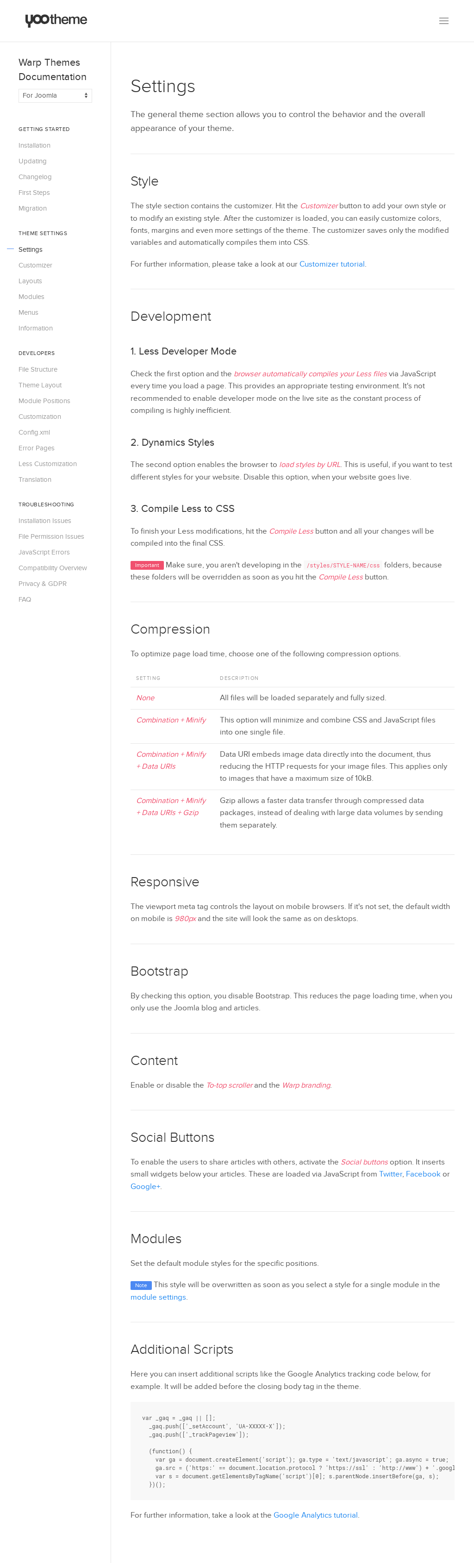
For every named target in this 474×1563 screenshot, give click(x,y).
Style (145, 181)
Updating (33, 161)
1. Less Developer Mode (184, 351)
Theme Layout (40, 385)
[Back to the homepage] (56, 21)
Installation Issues (45, 521)
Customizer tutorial (332, 264)
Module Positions (44, 401)
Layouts (30, 281)
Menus (28, 312)
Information (36, 328)
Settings (31, 249)
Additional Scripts (182, 1349)
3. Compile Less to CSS (183, 509)
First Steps (34, 192)
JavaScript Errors (44, 552)
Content (154, 1060)
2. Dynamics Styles (172, 442)
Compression (170, 629)
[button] (443, 21)
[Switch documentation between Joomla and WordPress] (55, 96)
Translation (35, 479)
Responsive (165, 882)
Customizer (35, 265)
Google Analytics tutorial (316, 1515)
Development (171, 316)
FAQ (25, 599)
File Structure (38, 369)
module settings (158, 1297)
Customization (40, 416)
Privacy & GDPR (43, 583)
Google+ (145, 1186)
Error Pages (37, 448)
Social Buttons (173, 1137)
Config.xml (34, 432)
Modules (31, 297)
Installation (34, 145)
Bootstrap (159, 971)
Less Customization (48, 464)
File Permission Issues (51, 536)
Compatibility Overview (53, 568)
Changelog (35, 177)
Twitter (390, 1174)
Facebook (423, 1174)
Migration (33, 208)
